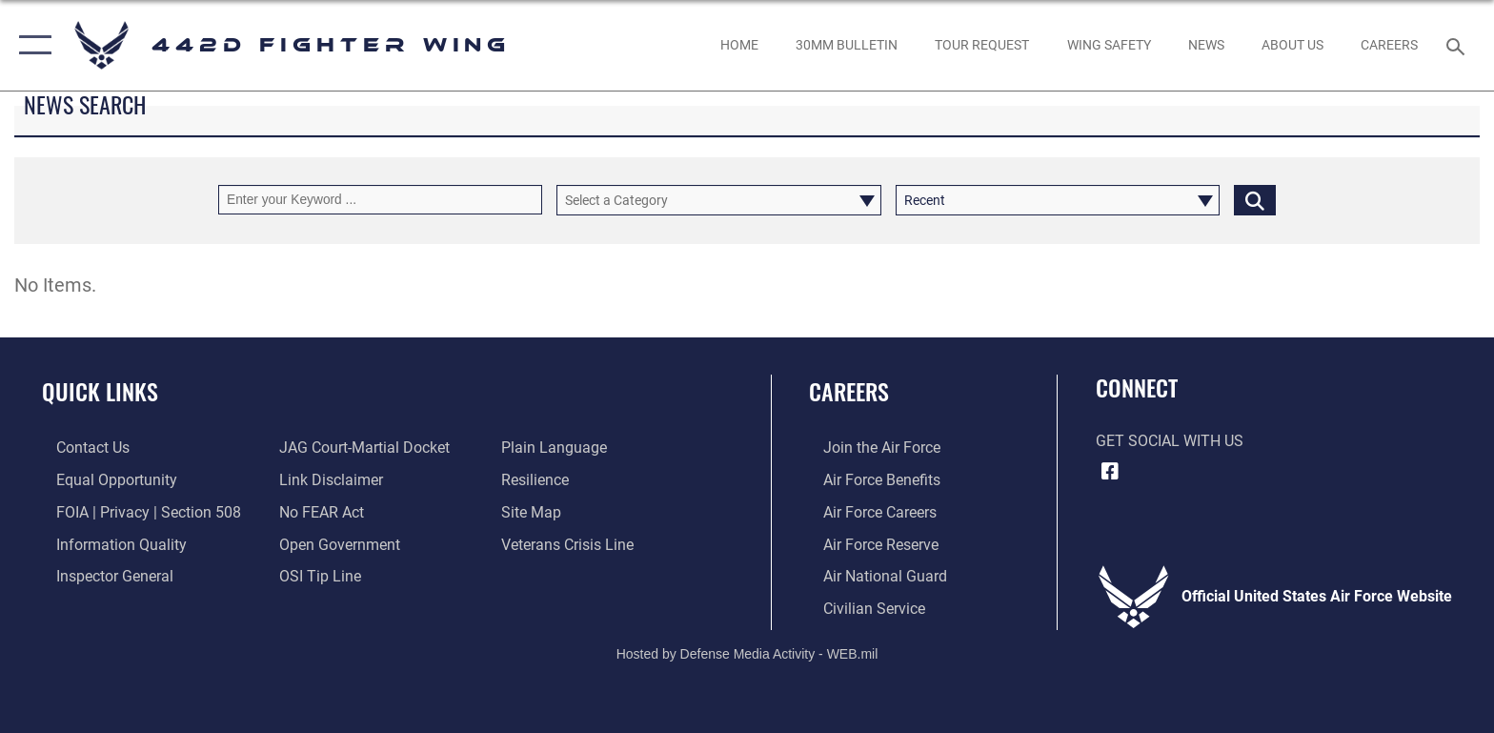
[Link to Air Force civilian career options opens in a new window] (860, 607)
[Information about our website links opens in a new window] (326, 480)
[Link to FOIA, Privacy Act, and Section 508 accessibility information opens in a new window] (134, 511)
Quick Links (100, 391)
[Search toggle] (1458, 45)
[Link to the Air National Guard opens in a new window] (871, 575)
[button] (31, 45)
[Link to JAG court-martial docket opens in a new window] (359, 447)
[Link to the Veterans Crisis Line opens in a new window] (572, 543)
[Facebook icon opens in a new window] (1110, 472)
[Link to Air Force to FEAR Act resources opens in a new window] (316, 511)
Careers (849, 391)
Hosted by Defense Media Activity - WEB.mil (747, 652)
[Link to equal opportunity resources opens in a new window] (102, 480)
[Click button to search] (1255, 199)
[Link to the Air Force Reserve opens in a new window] (866, 543)
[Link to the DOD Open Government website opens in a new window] (334, 543)
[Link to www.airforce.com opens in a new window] (867, 447)
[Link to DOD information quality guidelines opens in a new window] (107, 543)
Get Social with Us (1169, 441)
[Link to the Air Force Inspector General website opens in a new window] (100, 575)
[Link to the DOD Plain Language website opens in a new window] (559, 447)
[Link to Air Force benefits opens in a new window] (867, 480)
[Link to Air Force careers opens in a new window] (865, 511)
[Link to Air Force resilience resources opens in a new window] (540, 480)
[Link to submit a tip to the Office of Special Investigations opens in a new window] (315, 575)
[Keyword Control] (380, 199)
